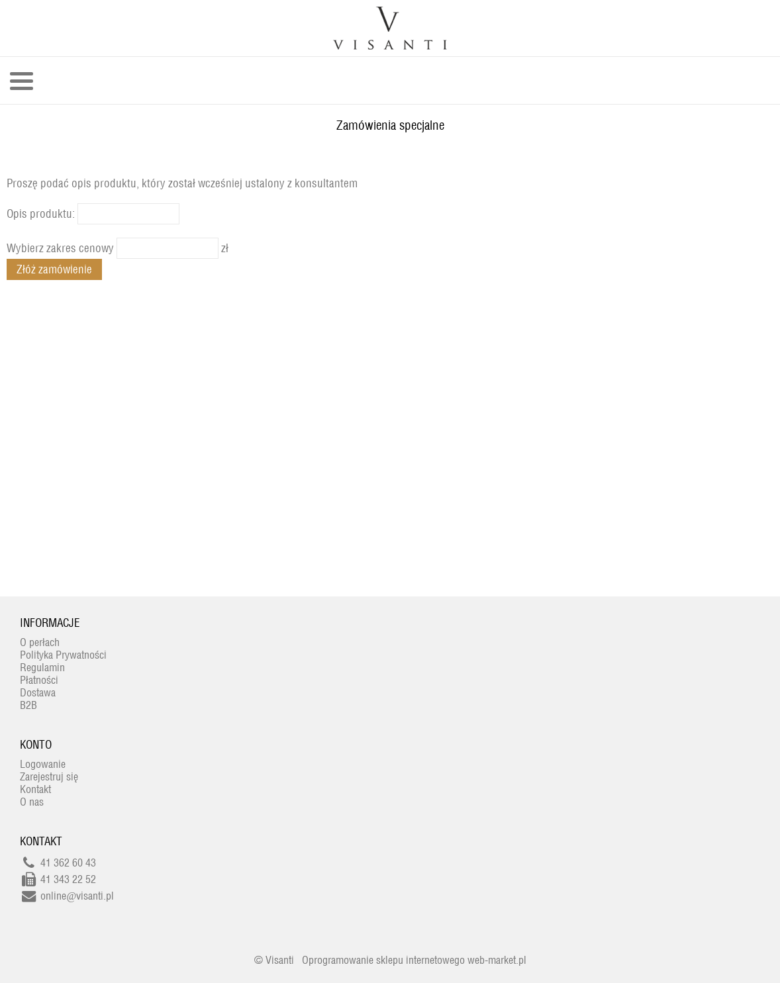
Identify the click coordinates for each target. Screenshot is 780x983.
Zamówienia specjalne (390, 125)
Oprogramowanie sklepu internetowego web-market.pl (414, 960)
